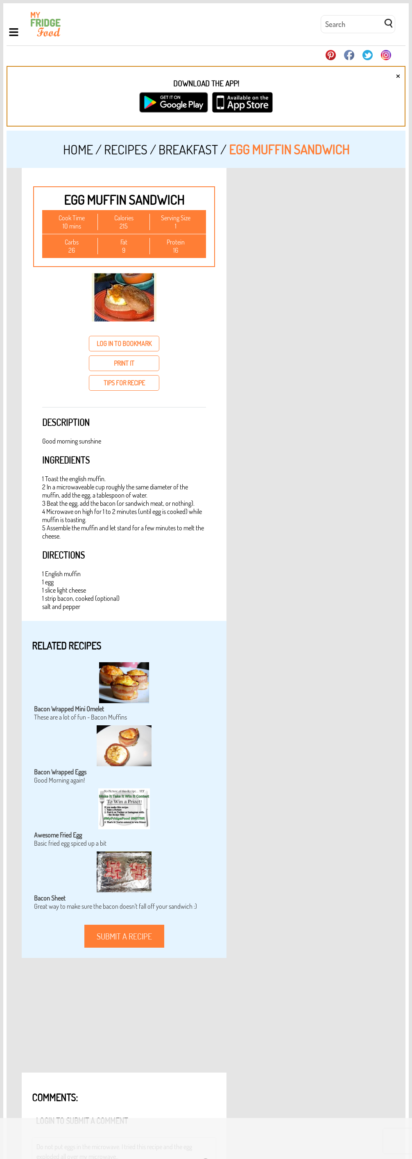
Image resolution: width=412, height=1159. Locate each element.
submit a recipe (124, 936)
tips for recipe (124, 383)
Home (78, 149)
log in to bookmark (124, 344)
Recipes (125, 149)
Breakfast (188, 149)
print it (124, 363)
